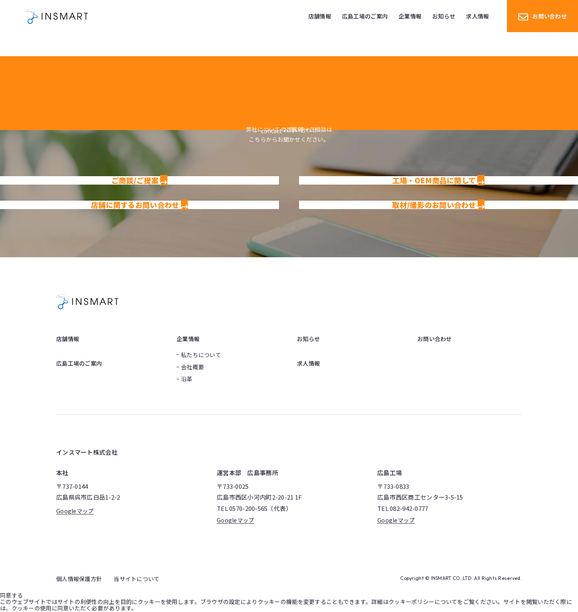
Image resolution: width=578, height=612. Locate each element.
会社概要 (192, 367)
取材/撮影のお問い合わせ (438, 204)
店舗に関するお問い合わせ (139, 204)
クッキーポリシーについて (423, 602)
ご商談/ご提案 (139, 180)
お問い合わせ (542, 16)
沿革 (187, 379)
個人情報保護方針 (79, 578)
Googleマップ (75, 511)
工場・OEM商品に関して (438, 180)
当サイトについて (136, 578)
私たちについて (201, 355)
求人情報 (308, 363)
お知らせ (308, 339)
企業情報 (188, 339)
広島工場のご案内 (79, 363)
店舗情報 (67, 339)
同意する (11, 595)
